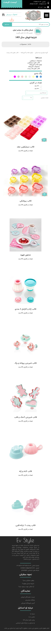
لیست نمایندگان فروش (28, 597)
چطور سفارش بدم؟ (28, 580)
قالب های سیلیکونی (33, 63)
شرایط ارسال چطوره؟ (28, 584)
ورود (45, 7)
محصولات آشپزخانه (34, 67)
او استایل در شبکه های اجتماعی (26, 623)
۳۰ (31, 98)
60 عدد (37, 89)
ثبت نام (40, 7)
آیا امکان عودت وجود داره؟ (26, 587)
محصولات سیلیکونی (36, 61)
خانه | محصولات (25, 44)
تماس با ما (32, 617)
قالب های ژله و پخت (33, 69)
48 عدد (37, 86)
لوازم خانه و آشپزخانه (35, 65)
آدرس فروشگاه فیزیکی (28, 603)
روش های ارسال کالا (29, 620)
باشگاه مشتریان (30, 600)
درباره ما (32, 614)
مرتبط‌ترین (43, 93)
